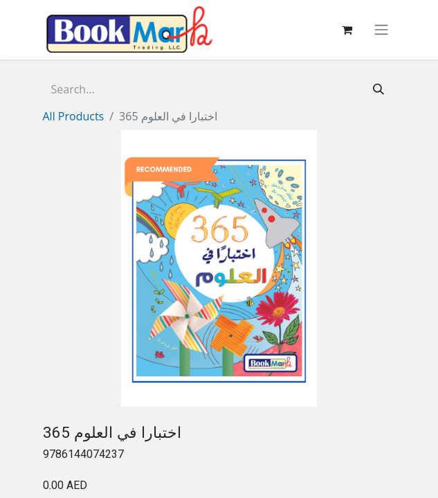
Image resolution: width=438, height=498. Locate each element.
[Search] (378, 89)
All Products (73, 116)
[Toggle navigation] (381, 30)
